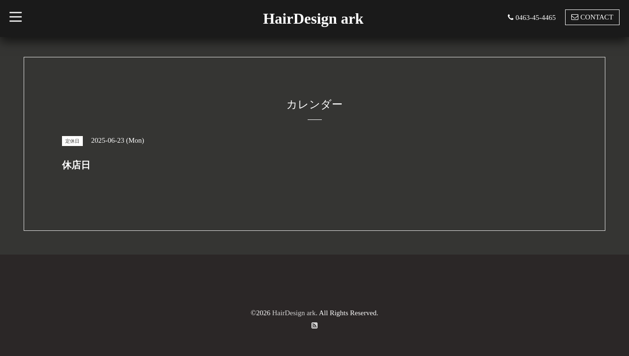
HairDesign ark (313, 18)
